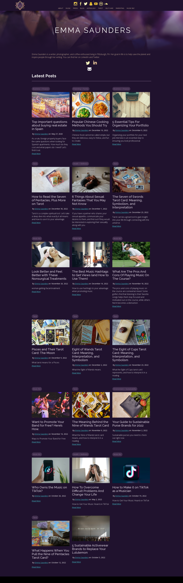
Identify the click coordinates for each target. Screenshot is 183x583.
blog (82, 8)
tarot (100, 8)
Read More (36, 154)
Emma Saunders (41, 134)
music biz (130, 8)
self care (109, 8)
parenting (120, 8)
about (60, 8)
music (68, 8)
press (75, 8)
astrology (91, 8)
